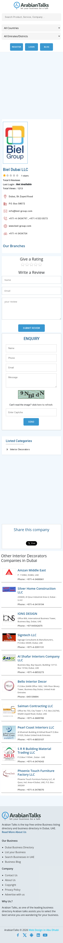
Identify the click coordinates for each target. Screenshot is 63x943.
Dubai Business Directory (19, 847)
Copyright (10, 885)
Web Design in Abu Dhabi (44, 930)
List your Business (15, 852)
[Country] (31, 28)
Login (31, 47)
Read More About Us (14, 832)
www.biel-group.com (20, 226)
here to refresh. (45, 404)
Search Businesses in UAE (19, 857)
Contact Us (11, 875)
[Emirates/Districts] (31, 36)
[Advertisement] (31, 87)
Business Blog (13, 861)
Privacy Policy (12, 889)
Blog (46, 47)
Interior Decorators (20, 449)
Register (16, 47)
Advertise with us (15, 894)
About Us (10, 880)
